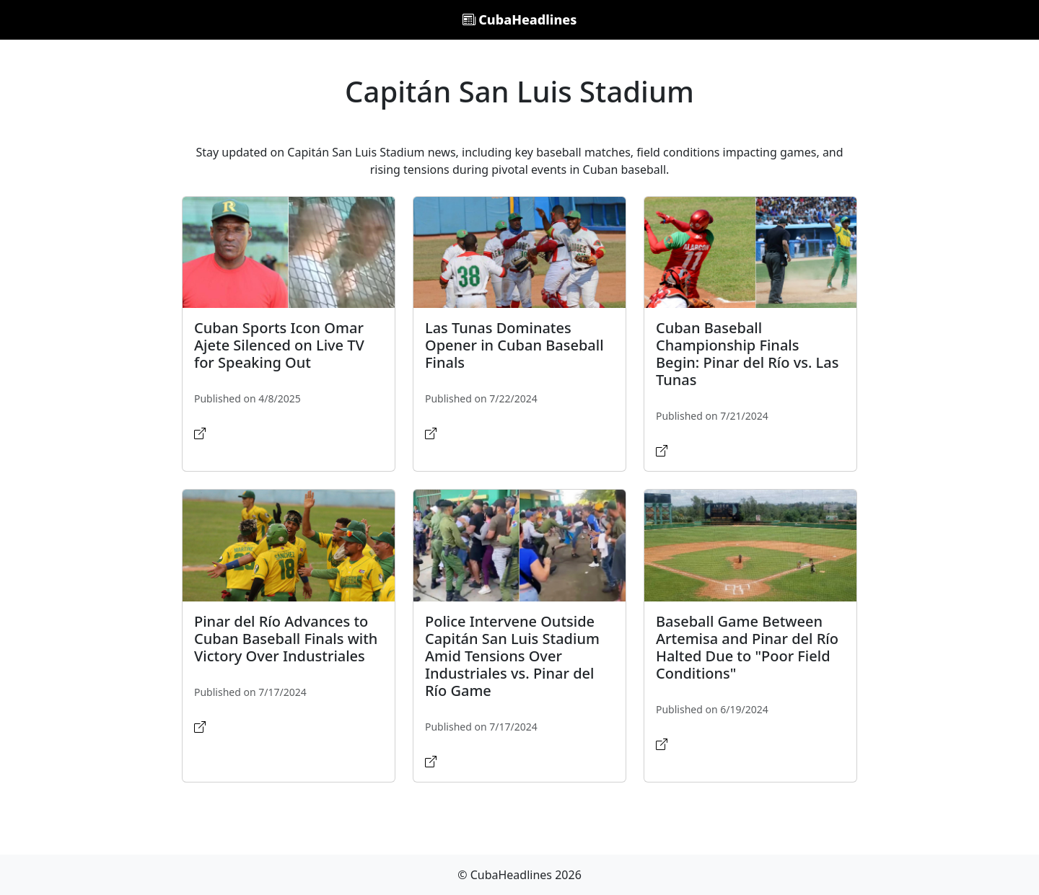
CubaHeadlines (519, 19)
